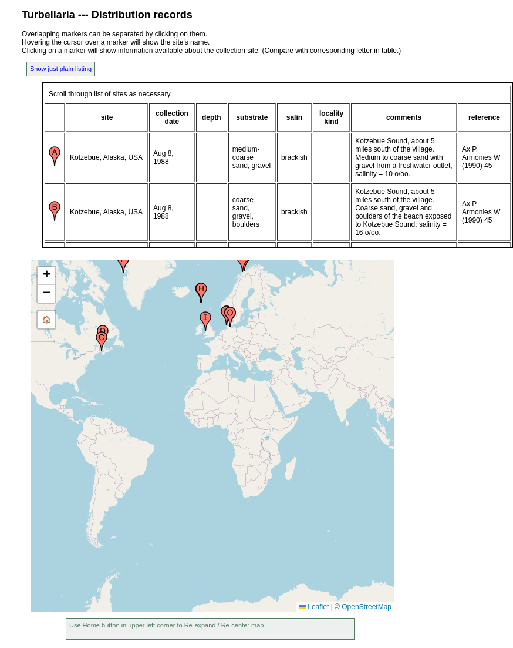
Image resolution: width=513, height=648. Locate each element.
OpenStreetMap (367, 607)
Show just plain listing (61, 68)
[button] (101, 341)
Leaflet (314, 607)
